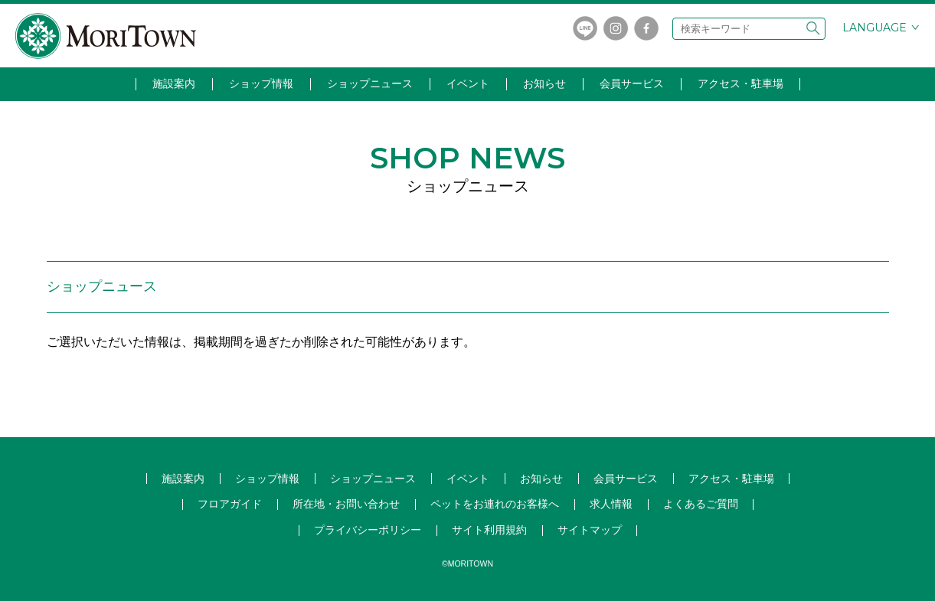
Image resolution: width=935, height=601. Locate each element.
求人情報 (611, 504)
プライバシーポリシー (367, 530)
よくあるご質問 (700, 504)
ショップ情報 (261, 83)
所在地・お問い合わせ (346, 504)
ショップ (373, 478)
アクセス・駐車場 (740, 83)
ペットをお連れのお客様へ (494, 504)
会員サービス (632, 83)
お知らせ (544, 83)
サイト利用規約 (489, 530)
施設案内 (173, 83)
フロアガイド (230, 504)
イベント (467, 83)
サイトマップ (589, 530)
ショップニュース (370, 83)
